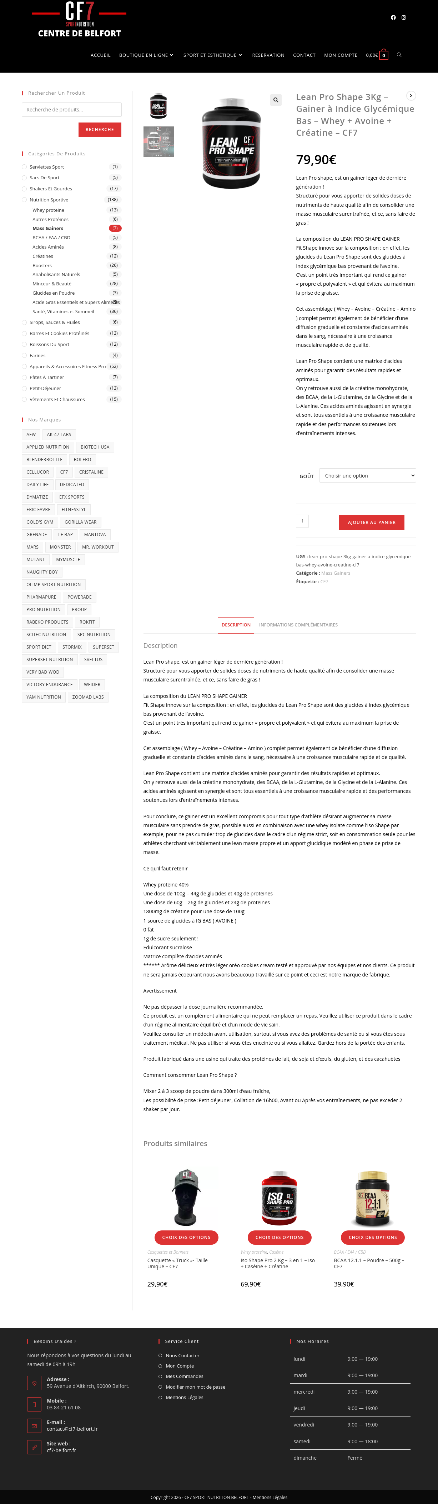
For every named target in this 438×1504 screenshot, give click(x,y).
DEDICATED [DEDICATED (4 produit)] (72, 483)
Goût (306, 475)
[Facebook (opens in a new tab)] (393, 17)
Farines (37, 354)
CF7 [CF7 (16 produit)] (64, 471)
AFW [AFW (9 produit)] (31, 433)
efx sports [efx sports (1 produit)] (72, 496)
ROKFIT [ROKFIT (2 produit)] (87, 621)
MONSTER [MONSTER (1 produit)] (60, 546)
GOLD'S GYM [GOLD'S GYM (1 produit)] (40, 521)
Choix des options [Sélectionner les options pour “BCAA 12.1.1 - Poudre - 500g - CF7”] (373, 1236)
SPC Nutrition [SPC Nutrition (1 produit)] (94, 633)
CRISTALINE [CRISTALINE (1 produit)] (91, 471)
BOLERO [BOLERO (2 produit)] (82, 458)
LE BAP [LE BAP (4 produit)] (65, 533)
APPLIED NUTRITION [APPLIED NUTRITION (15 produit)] (47, 446)
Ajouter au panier (372, 521)
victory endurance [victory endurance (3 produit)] (49, 683)
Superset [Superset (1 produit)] (104, 646)
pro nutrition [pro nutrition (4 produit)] (43, 608)
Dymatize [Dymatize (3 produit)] (37, 496)
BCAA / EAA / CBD (350, 1251)
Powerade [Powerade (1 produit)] (79, 596)
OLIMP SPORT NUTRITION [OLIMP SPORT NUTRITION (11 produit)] (53, 583)
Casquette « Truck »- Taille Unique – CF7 (177, 1262)
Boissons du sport (49, 343)
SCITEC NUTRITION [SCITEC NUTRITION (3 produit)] (46, 633)
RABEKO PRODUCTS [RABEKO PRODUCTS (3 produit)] (47, 621)
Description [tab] (236, 624)
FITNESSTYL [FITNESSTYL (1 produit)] (74, 508)
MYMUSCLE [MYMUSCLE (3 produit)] (68, 558)
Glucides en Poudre (53, 292)
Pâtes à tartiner (47, 376)
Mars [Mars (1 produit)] (32, 546)
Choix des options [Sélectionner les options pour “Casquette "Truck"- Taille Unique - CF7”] (186, 1236)
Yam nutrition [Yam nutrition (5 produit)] (43, 696)
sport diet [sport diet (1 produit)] (38, 646)
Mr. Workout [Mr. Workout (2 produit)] (98, 546)
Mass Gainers (335, 572)
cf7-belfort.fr (61, 1449)
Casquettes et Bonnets (167, 1251)
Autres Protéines (50, 218)
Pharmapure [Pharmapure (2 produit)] (41, 596)
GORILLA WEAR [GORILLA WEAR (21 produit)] (81, 521)
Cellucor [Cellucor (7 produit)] (37, 471)
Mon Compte (180, 1364)
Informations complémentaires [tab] (298, 624)
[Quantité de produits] (302, 520)
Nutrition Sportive (49, 198)
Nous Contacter (182, 1354)
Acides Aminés (48, 246)
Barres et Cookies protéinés (59, 332)
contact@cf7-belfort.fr (72, 1427)
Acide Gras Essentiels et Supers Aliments (76, 301)
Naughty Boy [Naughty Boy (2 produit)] (42, 571)
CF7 (324, 580)
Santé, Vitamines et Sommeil (63, 310)
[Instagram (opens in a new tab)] (404, 17)
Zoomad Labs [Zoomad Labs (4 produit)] (88, 696)
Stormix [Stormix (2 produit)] (72, 646)
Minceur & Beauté (51, 283)
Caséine (276, 1251)
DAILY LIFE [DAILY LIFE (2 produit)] (37, 483)
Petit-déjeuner (45, 387)
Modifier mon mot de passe (195, 1386)
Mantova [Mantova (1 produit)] (95, 533)
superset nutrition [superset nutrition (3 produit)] (49, 658)
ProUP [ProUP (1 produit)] (79, 608)
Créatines (42, 255)
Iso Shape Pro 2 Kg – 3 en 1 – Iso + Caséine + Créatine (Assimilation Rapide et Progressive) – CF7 (278, 1268)
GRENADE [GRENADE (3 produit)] (36, 533)
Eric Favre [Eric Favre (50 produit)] (38, 508)
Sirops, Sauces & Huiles (55, 321)
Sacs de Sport (44, 177)
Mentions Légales (184, 1396)
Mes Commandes (184, 1375)
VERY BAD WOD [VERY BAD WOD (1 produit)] (42, 671)
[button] (276, 99)
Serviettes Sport (47, 166)
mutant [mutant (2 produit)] (35, 558)
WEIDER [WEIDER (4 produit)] (92, 683)
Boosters (42, 264)
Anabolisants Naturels (56, 273)
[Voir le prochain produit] (411, 95)
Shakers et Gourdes (51, 188)
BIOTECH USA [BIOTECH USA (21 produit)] (95, 446)
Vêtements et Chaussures (57, 398)
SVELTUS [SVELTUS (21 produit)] (93, 658)
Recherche (100, 128)
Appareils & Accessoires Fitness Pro (68, 365)
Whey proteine (254, 1251)
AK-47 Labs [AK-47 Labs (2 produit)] (59, 433)
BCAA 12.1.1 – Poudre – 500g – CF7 (369, 1262)
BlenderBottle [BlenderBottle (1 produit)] (44, 458)
